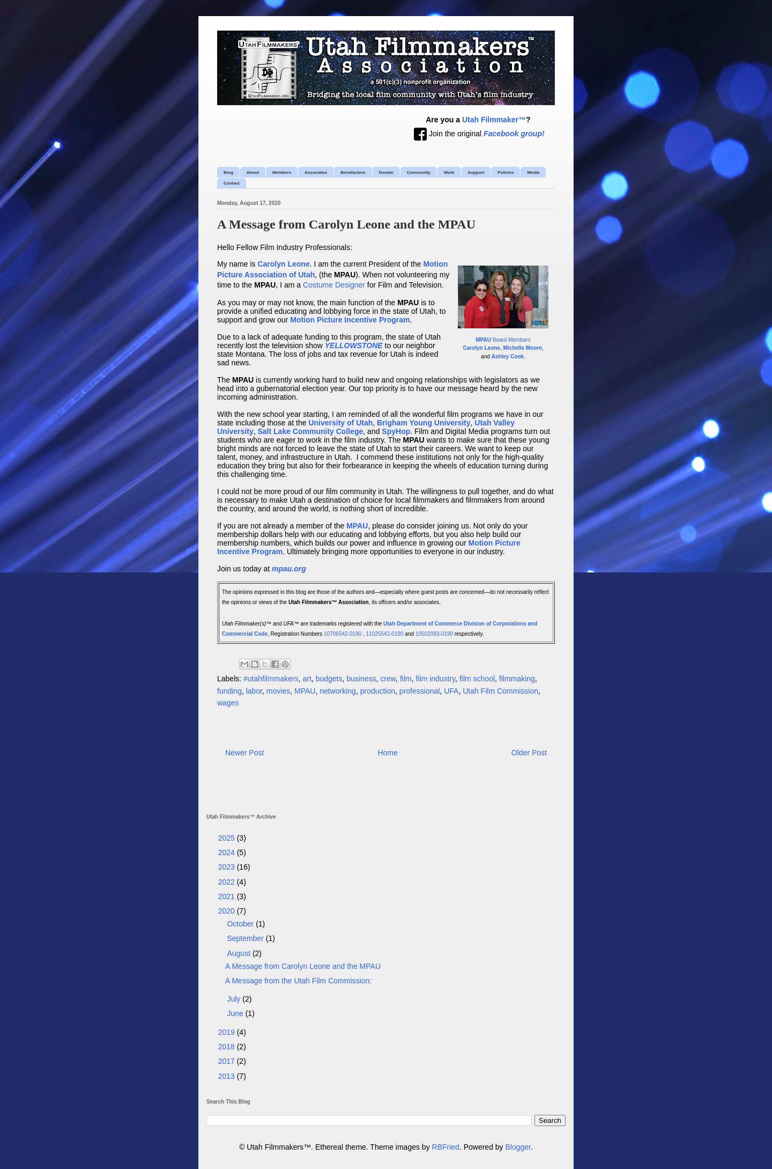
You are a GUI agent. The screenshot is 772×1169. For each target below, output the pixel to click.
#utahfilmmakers (271, 678)
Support (476, 172)
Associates (316, 172)
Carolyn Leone (481, 348)
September (246, 938)
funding (229, 691)
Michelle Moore (522, 348)
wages (228, 703)
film (406, 678)
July (234, 999)
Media (533, 172)
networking (338, 691)
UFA (451, 691)
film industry (435, 678)
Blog (228, 172)
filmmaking (517, 678)
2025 (227, 838)
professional (419, 691)
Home (387, 752)
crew (388, 678)
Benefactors (352, 172)
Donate (386, 172)
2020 (227, 911)
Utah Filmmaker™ (494, 119)
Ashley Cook (508, 356)
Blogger (518, 1147)
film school (477, 678)
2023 (227, 867)
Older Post (529, 752)
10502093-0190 (434, 634)
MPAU (304, 691)
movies (278, 691)
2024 (227, 852)
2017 (227, 1061)
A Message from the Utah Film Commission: (298, 980)
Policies (506, 172)
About (253, 172)
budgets (329, 678)
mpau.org (289, 568)
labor (254, 691)
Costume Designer (334, 285)
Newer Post (244, 752)
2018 (227, 1046)
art (307, 678)
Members (281, 172)
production (377, 691)
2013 (227, 1076)
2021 (227, 896)
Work (449, 172)
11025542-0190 (385, 634)
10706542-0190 (342, 634)
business (361, 678)
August (239, 953)
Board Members (503, 340)
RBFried (445, 1147)
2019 (227, 1032)
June (236, 1013)
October (241, 924)
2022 (227, 882)
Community (418, 172)
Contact (232, 183)
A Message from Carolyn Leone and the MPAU (303, 966)
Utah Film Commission (500, 691)
